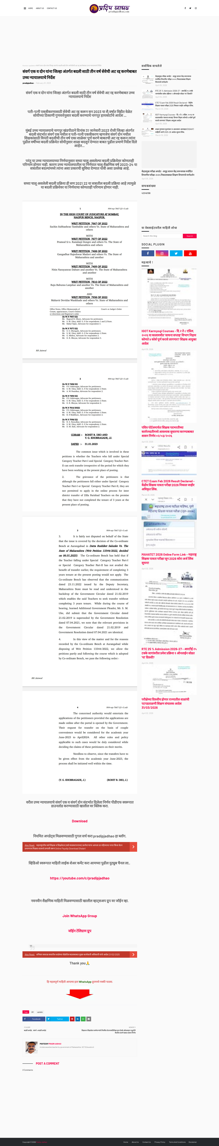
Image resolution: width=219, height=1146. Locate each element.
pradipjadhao (28, 83)
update (31, 65)
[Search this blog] (162, 236)
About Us (40, 8)
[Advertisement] (109, 39)
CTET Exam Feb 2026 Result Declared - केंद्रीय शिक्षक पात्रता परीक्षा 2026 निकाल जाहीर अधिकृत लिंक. (174, 104)
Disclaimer (193, 1142)
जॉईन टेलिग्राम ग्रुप (79, 931)
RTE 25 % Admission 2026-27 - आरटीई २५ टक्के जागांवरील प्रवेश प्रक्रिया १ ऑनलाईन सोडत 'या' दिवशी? (174, 92)
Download (80, 821)
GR (32, 1012)
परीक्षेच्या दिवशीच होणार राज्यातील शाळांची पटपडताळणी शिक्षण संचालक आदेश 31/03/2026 (165, 703)
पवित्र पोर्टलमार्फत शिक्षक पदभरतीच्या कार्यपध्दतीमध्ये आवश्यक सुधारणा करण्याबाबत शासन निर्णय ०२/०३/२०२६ (168, 431)
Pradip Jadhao (41, 1142)
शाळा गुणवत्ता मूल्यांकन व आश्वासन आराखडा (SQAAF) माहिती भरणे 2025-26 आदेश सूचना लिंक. (174, 130)
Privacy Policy (160, 1142)
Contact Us (52, 8)
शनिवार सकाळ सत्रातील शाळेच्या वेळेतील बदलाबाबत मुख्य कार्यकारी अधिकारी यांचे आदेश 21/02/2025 (78, 954)
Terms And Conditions (177, 1142)
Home (30, 8)
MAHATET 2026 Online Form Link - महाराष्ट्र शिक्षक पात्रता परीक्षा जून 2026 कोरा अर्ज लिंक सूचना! (169, 559)
